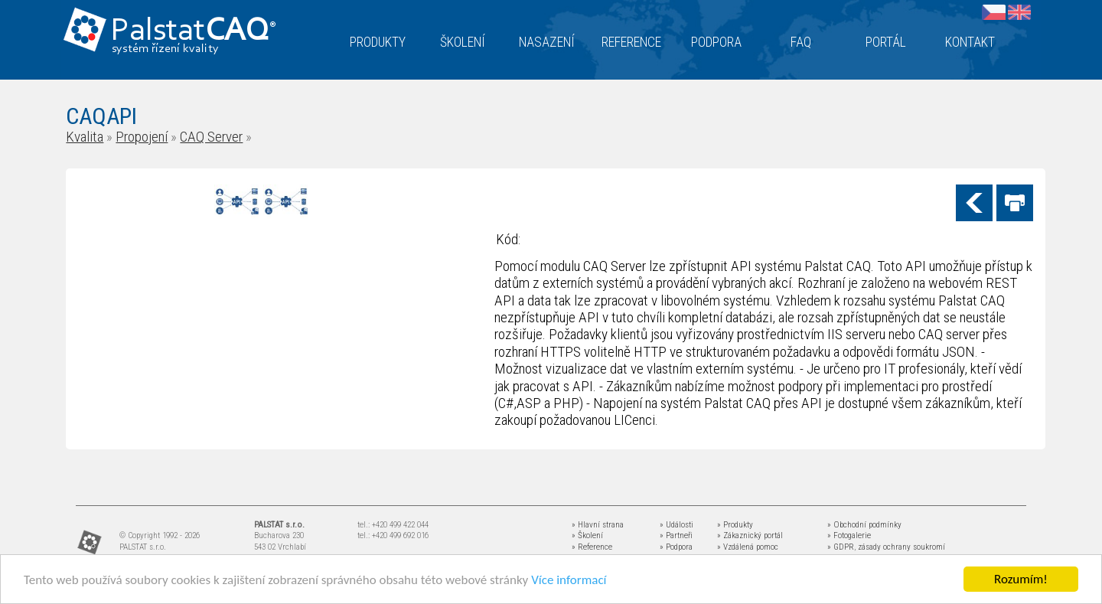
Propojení (142, 136)
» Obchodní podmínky (864, 525)
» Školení (587, 535)
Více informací (568, 580)
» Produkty (735, 525)
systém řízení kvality (166, 49)
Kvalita (84, 136)
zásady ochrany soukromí (901, 547)
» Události (676, 525)
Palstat (193, 31)
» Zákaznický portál (750, 535)
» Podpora (676, 547)
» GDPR (840, 547)
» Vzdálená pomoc (747, 547)
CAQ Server (211, 136)
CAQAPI (101, 116)
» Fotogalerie (849, 535)
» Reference (592, 547)
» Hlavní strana (598, 525)
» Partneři (676, 535)
